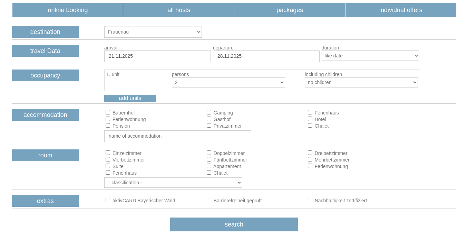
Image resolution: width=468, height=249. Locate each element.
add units (130, 98)
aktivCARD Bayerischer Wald (143, 200)
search (234, 224)
